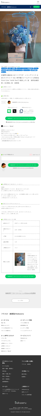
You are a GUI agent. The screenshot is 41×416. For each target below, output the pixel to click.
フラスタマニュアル (5, 340)
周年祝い (4, 371)
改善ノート (23, 340)
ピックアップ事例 (24, 328)
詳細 (19, 66)
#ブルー (36, 68)
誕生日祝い (24, 374)
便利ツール (5, 393)
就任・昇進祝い (6, 376)
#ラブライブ (27, 70)
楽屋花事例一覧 (24, 325)
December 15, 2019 (16, 140)
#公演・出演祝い (12, 68)
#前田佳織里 (34, 70)
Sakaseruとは (23, 338)
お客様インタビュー (5, 346)
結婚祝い (24, 376)
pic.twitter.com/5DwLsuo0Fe (8, 138)
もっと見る (20, 300)
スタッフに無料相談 (27, 394)
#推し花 (4, 72)
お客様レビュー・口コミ (7, 343)
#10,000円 (4, 68)
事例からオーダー (5, 325)
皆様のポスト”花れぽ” (6, 351)
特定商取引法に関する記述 (14, 408)
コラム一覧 (3, 338)
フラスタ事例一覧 (24, 322)
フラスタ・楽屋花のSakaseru (8, 7)
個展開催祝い (5, 381)
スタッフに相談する (5, 330)
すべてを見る (5, 366)
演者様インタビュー (5, 348)
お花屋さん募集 (20, 407)
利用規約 (26, 407)
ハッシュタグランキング (26, 330)
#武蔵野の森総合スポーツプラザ (14, 70)
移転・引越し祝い (6, 373)
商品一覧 (3, 322)
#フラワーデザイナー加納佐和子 (25, 68)
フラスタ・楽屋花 (26, 364)
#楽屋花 (4, 70)
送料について (25, 392)
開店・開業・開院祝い (8, 368)
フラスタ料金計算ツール (7, 328)
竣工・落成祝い (6, 379)
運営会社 (15, 407)
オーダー (36, 6)
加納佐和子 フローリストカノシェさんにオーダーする (20, 118)
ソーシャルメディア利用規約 (26, 408)
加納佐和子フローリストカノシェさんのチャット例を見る (20, 122)
